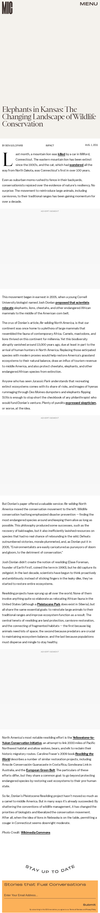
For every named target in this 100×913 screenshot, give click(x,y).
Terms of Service (76, 909)
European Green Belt (40, 770)
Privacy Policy (91, 909)
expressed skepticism (81, 402)
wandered (76, 164)
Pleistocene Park (48, 604)
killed (61, 154)
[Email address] (50, 894)
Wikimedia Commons (35, 832)
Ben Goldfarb (14, 145)
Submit (89, 904)
